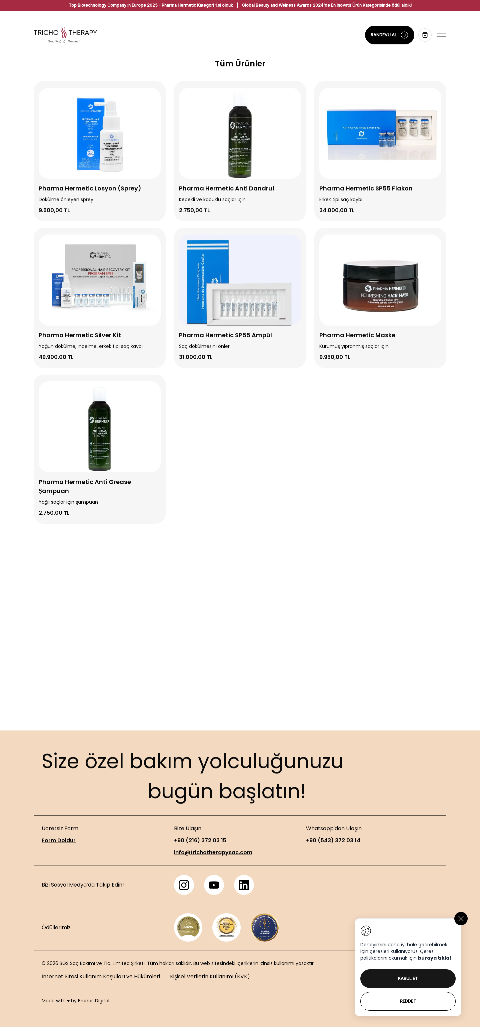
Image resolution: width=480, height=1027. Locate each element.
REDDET (408, 1001)
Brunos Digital (93, 1000)
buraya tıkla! (434, 958)
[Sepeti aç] (425, 35)
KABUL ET (408, 978)
